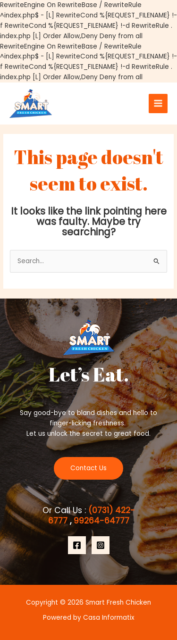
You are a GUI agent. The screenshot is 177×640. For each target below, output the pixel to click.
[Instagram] (101, 545)
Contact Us (88, 468)
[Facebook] (77, 545)
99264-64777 (100, 520)
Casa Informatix (109, 617)
